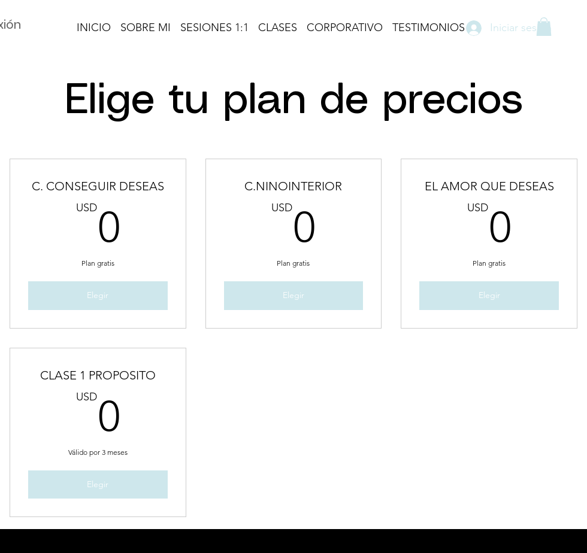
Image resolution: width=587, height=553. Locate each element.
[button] (544, 26)
